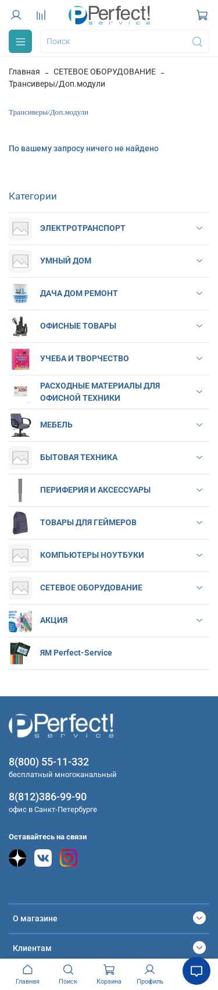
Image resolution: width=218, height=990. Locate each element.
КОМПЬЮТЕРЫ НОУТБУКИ (92, 555)
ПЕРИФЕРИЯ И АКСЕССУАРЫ (95, 489)
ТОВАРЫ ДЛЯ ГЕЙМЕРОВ (88, 522)
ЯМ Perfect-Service (76, 652)
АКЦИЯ (53, 620)
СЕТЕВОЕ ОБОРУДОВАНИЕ (104, 71)
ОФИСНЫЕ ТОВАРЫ (78, 325)
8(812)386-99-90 (48, 796)
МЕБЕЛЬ (56, 424)
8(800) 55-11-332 (49, 762)
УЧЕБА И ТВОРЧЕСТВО (84, 358)
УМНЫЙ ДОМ (65, 260)
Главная (24, 71)
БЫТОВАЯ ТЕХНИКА (78, 457)
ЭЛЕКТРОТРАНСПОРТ (83, 228)
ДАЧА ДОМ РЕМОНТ (79, 293)
